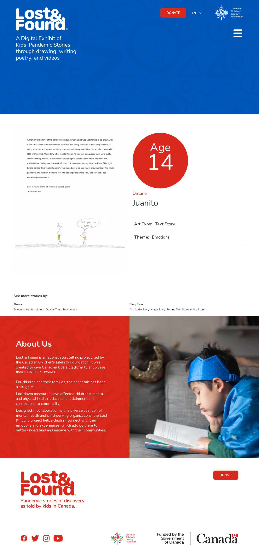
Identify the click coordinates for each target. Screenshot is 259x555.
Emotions (161, 237)
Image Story (158, 309)
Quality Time (53, 309)
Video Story (197, 309)
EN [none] (194, 13)
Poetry (171, 309)
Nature (40, 309)
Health (30, 309)
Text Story (165, 224)
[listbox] (197, 12)
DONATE (173, 13)
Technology (70, 309)
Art (131, 309)
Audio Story (142, 309)
